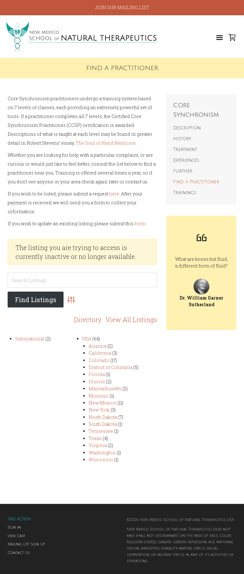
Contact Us (19, 553)
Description (187, 128)
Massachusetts (105, 389)
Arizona (97, 346)
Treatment (185, 149)
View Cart (16, 536)
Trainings (184, 192)
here (114, 194)
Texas (95, 438)
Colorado (99, 360)
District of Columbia (110, 367)
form (140, 224)
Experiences (186, 160)
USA (86, 339)
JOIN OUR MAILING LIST (122, 7)
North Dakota (103, 417)
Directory (88, 319)
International (29, 339)
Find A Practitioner (196, 182)
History (182, 138)
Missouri (99, 396)
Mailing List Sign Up (26, 544)
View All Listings (131, 319)
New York (99, 410)
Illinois (97, 381)
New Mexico (102, 403)
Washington (102, 452)
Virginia (98, 445)
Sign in (14, 528)
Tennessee (101, 431)
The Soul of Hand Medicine (106, 143)
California (100, 353)
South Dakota (103, 424)
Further (183, 171)
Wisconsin (101, 460)
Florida (97, 374)
